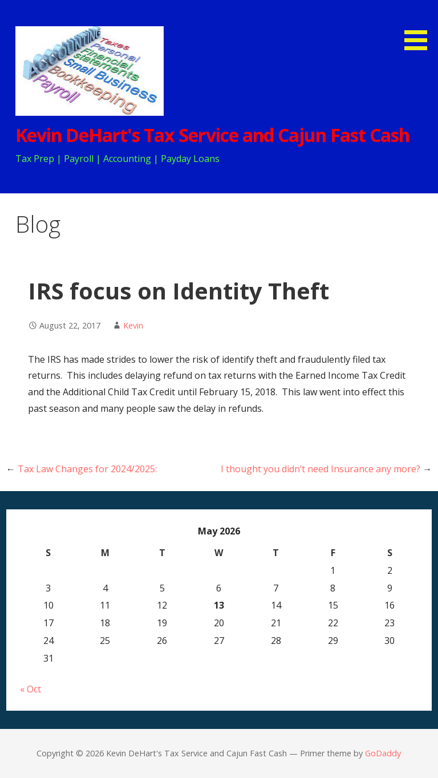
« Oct (30, 689)
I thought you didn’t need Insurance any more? (320, 469)
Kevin (133, 325)
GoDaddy (383, 753)
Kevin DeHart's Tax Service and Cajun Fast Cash (212, 135)
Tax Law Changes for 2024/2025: (87, 469)
